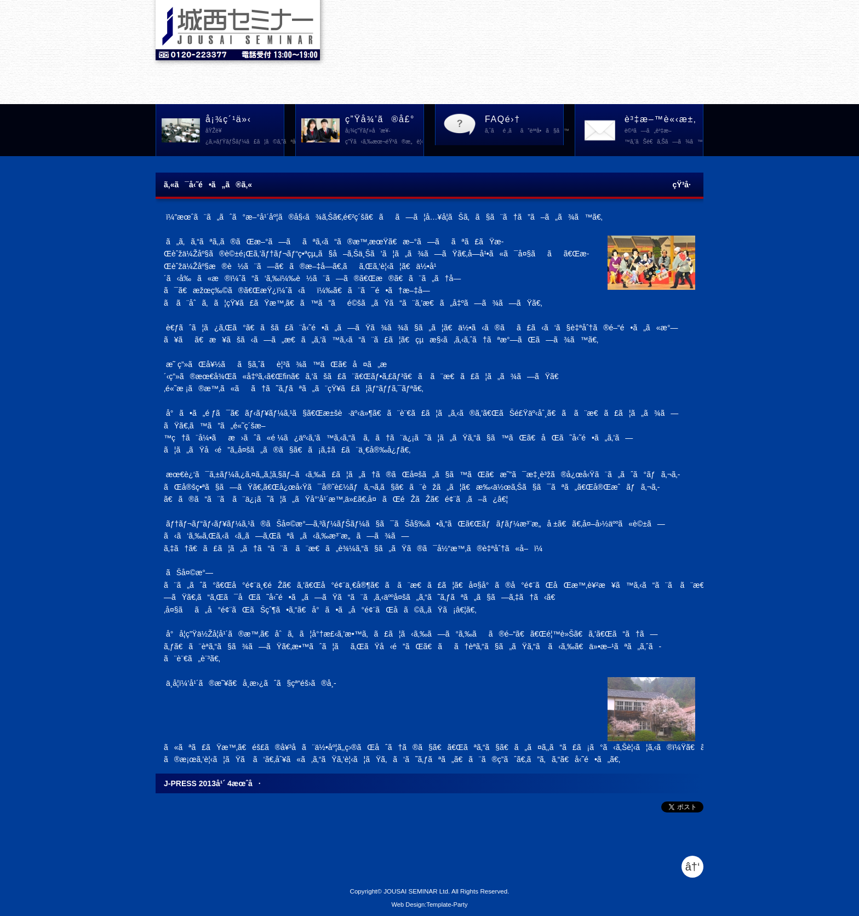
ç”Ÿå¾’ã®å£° (384, 130)
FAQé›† (524, 125)
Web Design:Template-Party (429, 904)
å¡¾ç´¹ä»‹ (244, 130)
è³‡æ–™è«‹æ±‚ (664, 130)
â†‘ (692, 867)
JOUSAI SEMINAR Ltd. (416, 891)
